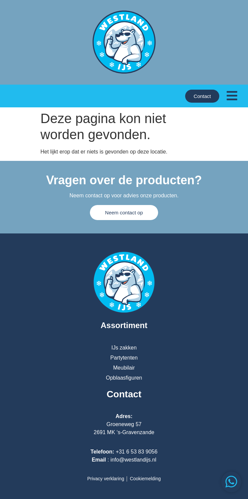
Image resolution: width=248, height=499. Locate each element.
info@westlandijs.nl (133, 460)
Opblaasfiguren (124, 378)
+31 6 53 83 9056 (136, 452)
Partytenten (124, 358)
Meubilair (124, 368)
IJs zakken (124, 348)
